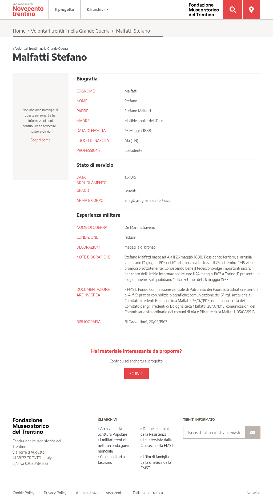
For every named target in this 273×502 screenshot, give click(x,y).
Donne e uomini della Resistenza (154, 431)
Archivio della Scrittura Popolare (112, 431)
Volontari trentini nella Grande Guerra (70, 31)
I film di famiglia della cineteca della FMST (155, 462)
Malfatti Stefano (133, 31)
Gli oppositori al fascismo (112, 459)
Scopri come (40, 140)
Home (19, 31)
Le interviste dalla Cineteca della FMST (156, 443)
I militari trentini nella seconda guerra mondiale (114, 445)
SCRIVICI (136, 373)
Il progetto (64, 9)
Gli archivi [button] (96, 9)
